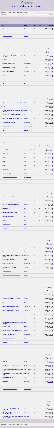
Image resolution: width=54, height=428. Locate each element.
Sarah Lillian (51, 68)
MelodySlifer (50, 72)
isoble (52, 44)
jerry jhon (51, 193)
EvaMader (51, 378)
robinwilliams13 (50, 382)
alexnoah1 (51, 119)
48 (26, 21)
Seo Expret (51, 205)
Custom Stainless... (50, 134)
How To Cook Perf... (49, 370)
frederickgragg (50, 413)
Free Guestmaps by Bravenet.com (27, 3)
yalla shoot (51, 138)
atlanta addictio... (50, 248)
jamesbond (51, 185)
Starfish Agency (50, 366)
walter (52, 91)
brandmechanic (50, 354)
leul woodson (50, 40)
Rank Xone (51, 87)
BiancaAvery (51, 362)
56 (48, 21)
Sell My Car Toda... (50, 287)
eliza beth (51, 393)
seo (52, 29)
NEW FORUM (28, 8)
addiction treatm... (50, 244)
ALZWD (51, 107)
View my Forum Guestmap (29, 2)
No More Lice (50, 240)
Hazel (52, 56)
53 (39, 21)
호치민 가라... (50, 307)
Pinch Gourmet (50, 103)
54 (42, 21)
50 (31, 21)
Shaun (52, 115)
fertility (51, 346)
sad (52, 154)
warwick (51, 142)
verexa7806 (51, 323)
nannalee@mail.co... (49, 279)
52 (37, 21)
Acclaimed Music (15, 12)
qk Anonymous (50, 60)
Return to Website (4, 12)
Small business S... (50, 48)
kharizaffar (51, 319)
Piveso (52, 146)
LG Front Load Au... (49, 401)
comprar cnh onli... (50, 327)
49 (28, 21)
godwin (51, 111)
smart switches (50, 95)
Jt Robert (51, 99)
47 (23, 21)
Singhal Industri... (50, 64)
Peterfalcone (51, 397)
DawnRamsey (50, 358)
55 (45, 21)
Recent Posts (3, 14)
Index (10, 12)
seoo (52, 264)
